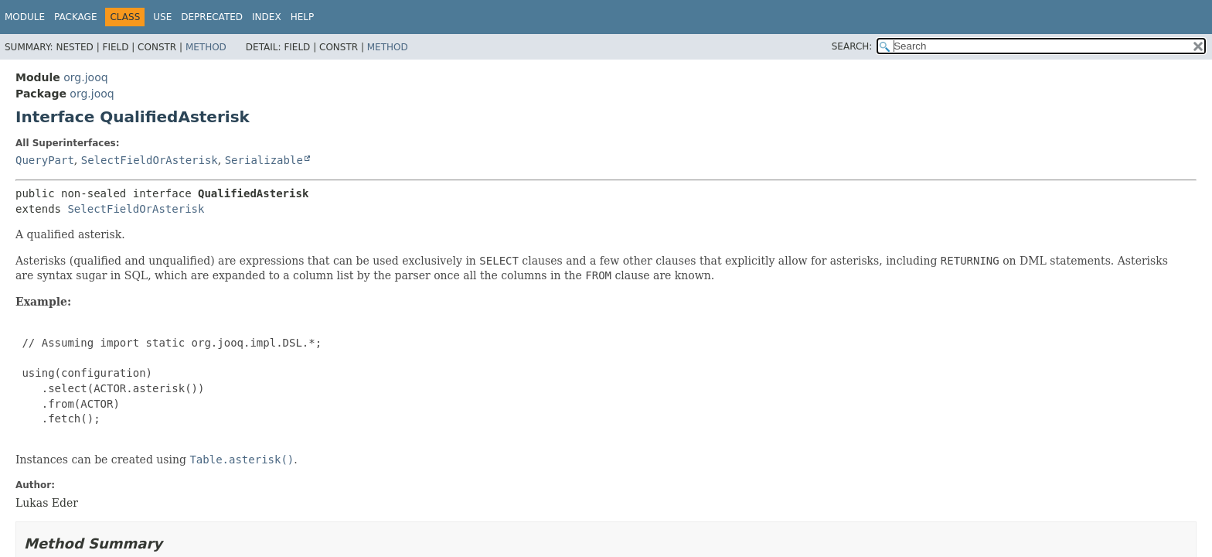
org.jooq (85, 77)
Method (206, 47)
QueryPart (44, 160)
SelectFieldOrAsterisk (149, 160)
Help (303, 17)
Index (266, 17)
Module (25, 17)
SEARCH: (852, 46)
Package (75, 17)
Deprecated (212, 17)
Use (162, 17)
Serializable (264, 160)
